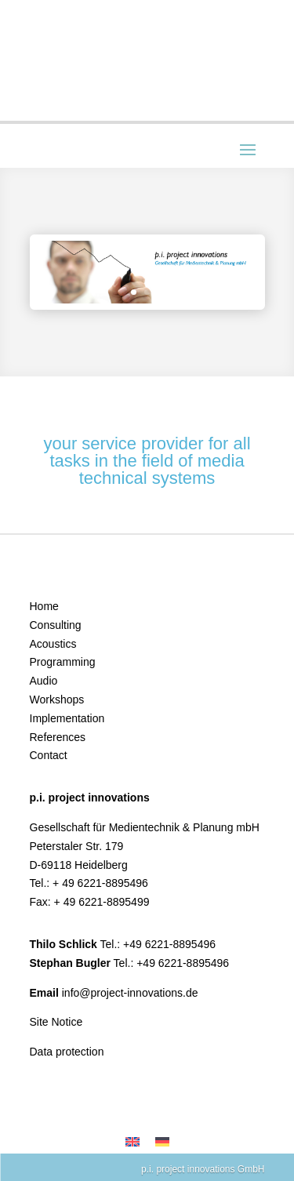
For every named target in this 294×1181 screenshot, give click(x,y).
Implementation (67, 718)
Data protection (67, 1051)
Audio (44, 680)
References (58, 737)
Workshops (57, 699)
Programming (63, 662)
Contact (48, 755)
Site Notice (56, 1022)
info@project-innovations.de (130, 993)
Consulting (56, 625)
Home (44, 606)
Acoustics (53, 644)
